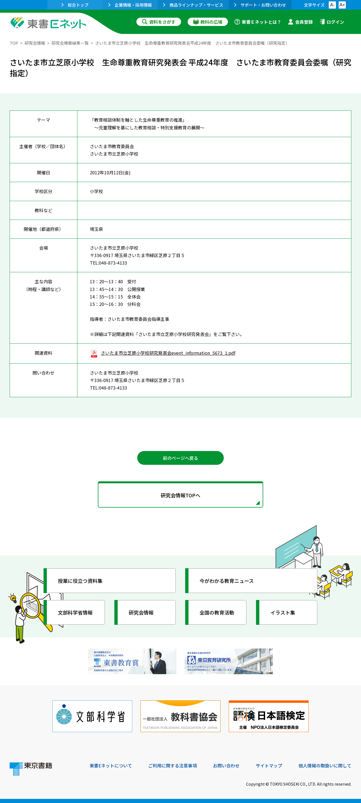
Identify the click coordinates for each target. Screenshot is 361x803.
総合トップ (74, 5)
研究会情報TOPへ (180, 495)
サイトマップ (269, 765)
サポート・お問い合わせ (260, 5)
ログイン (331, 21)
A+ (342, 4)
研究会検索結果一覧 (70, 43)
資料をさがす (159, 21)
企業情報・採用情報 (130, 5)
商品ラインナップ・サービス (193, 5)
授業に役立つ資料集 (80, 580)
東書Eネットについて (111, 765)
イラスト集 (282, 612)
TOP (14, 43)
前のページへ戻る (180, 458)
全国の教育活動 (217, 612)
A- (332, 4)
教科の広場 (207, 21)
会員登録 (300, 21)
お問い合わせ (226, 765)
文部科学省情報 (75, 612)
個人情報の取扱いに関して (324, 765)
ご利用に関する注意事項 (172, 765)
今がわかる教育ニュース (227, 580)
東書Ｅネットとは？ (258, 21)
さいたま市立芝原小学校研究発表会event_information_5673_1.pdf (162, 353)
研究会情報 (35, 43)
